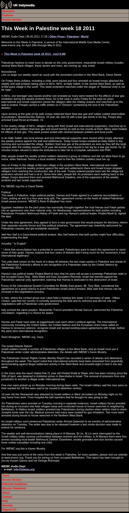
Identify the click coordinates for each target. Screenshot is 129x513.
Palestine (73, 36)
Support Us (9, 509)
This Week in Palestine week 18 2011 (48, 28)
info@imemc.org (24, 469)
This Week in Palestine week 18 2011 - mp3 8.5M (34, 54)
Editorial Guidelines (14, 484)
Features (7, 15)
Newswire (8, 11)
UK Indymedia (24, 5)
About (6, 492)
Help (5, 501)
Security (7, 505)
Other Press (57, 36)
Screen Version (12, 19)
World (85, 36)
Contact (7, 496)
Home (5, 475)
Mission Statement (14, 488)
